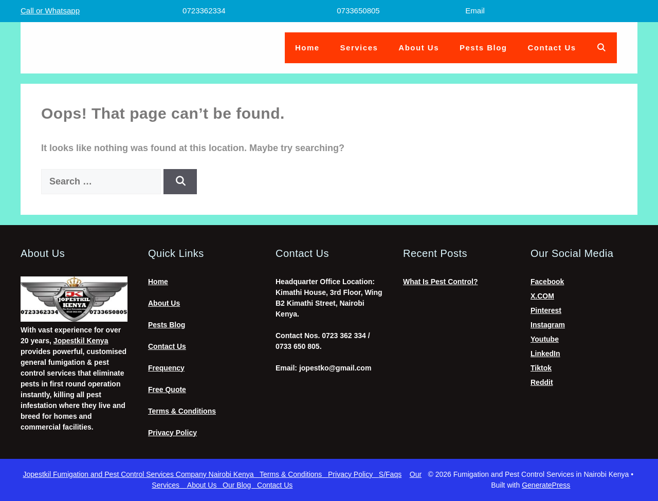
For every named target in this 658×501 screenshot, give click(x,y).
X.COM (542, 296)
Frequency (166, 368)
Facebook (547, 281)
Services (359, 47)
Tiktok (541, 368)
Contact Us (552, 47)
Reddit (542, 382)
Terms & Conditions (182, 411)
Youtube (545, 339)
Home (307, 47)
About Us (418, 47)
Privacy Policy (172, 433)
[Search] (180, 181)
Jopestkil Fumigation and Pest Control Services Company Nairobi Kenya (141, 474)
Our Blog (240, 485)
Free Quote (167, 389)
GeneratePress (546, 485)
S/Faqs (390, 474)
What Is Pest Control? (440, 281)
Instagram (548, 325)
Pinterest (546, 310)
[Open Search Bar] (602, 47)
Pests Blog (483, 47)
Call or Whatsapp (50, 10)
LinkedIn (545, 353)
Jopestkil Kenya (80, 341)
